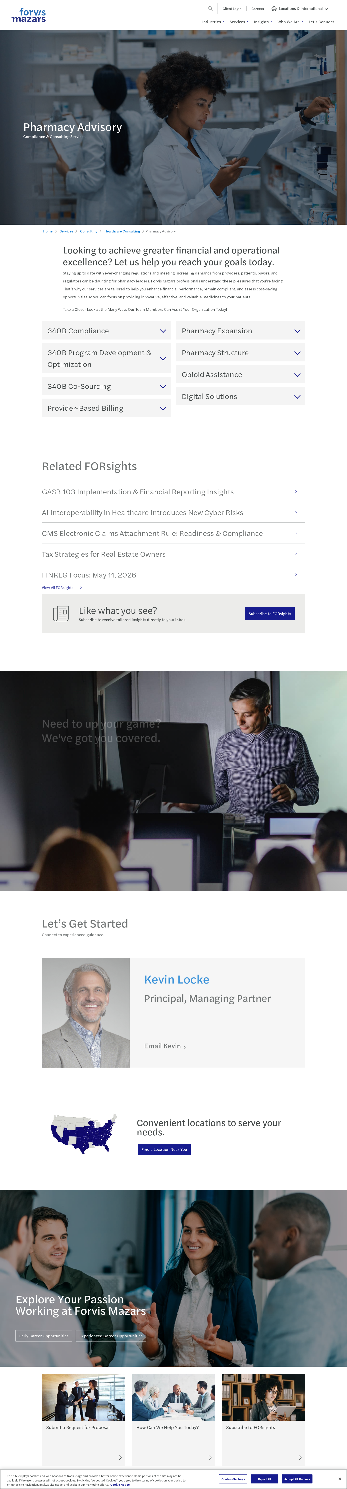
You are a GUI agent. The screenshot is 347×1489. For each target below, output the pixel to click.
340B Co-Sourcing (79, 385)
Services (66, 231)
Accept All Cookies (297, 1479)
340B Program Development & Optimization (99, 358)
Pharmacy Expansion (217, 330)
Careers (257, 8)
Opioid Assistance (212, 374)
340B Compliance (78, 330)
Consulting (89, 231)
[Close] (340, 1478)
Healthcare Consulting (122, 231)
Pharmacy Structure (215, 352)
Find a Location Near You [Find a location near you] (164, 1149)
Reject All (264, 1479)
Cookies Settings (233, 1479)
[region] (173, 1479)
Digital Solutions (209, 396)
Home (48, 231)
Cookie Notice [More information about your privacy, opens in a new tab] (120, 1484)
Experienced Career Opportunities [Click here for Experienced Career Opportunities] (111, 1335)
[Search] (210, 8)
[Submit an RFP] (100, 1457)
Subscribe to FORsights (270, 613)
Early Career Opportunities (43, 1335)
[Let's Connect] (190, 1457)
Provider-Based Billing (85, 407)
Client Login (232, 8)
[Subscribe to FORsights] (283, 1457)
